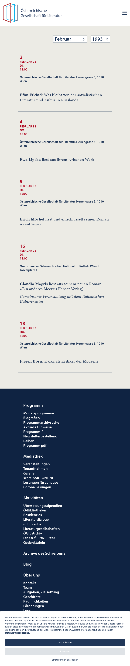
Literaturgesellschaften (41, 528)
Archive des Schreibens (44, 553)
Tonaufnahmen (35, 468)
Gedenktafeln (34, 542)
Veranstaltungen (36, 464)
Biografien (31, 417)
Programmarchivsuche (41, 422)
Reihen (28, 440)
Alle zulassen (65, 642)
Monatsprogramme (38, 413)
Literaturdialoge (36, 519)
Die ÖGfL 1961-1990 (39, 537)
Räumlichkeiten (35, 601)
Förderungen (33, 605)
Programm (33, 405)
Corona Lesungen (37, 487)
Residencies (32, 514)
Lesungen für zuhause (40, 482)
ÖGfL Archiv (32, 533)
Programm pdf (34, 445)
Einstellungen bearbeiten (65, 659)
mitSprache (32, 524)
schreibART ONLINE (38, 477)
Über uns (31, 575)
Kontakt (29, 582)
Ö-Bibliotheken (35, 510)
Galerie (29, 473)
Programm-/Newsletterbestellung (40, 433)
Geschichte (32, 596)
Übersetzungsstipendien (42, 505)
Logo (27, 610)
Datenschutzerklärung (17, 632)
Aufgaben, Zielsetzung (41, 592)
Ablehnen (65, 651)
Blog (27, 564)
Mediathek (33, 456)
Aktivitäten (33, 497)
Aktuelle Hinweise (37, 427)
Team (27, 587)
